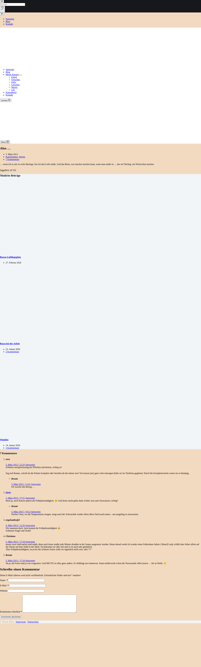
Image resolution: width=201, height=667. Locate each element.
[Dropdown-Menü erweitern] (21, 75)
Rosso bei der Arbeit (10, 343)
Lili (13, 90)
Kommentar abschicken (11, 620)
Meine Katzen (13, 74)
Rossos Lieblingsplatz (10, 257)
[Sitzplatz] (54, 434)
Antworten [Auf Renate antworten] (36, 484)
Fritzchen (15, 79)
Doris (8, 492)
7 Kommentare (12, 159)
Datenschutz (33, 625)
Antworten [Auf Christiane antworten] (30, 542)
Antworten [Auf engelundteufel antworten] (30, 525)
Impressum (21, 625)
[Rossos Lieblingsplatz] (54, 251)
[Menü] (5, 142)
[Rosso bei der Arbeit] (54, 338)
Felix (13, 82)
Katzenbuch (11, 92)
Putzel (14, 77)
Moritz (14, 87)
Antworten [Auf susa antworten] (30, 465)
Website (3, 591)
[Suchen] (5, 100)
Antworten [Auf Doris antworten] (30, 498)
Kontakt (9, 95)
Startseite (10, 69)
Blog (8, 72)
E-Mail (4, 585)
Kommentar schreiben (11, 615)
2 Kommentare (12, 351)
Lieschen (15, 85)
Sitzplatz (4, 439)
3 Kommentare (12, 448)
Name (4, 580)
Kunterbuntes (12, 157)
